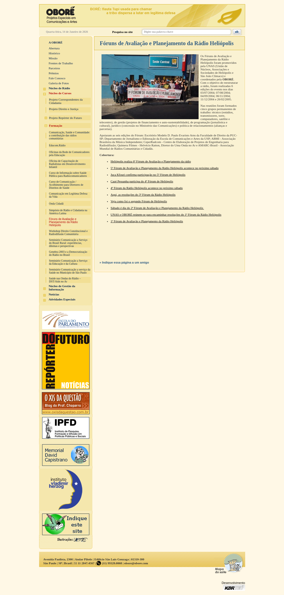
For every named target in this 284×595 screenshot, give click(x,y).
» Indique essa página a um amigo (124, 262)
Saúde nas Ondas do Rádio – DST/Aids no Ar (65, 280)
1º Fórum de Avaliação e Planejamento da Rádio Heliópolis (147, 221)
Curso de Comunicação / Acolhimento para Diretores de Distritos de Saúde (66, 184)
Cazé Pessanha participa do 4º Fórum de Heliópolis (142, 181)
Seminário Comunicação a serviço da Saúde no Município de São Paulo (69, 271)
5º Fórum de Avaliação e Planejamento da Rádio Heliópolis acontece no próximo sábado (165, 168)
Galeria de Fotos (59, 83)
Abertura (54, 48)
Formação (55, 125)
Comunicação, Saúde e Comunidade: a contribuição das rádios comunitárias (69, 135)
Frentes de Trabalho (61, 63)
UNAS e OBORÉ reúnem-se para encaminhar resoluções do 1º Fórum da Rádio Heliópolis (166, 214)
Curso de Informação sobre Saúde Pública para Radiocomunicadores (68, 174)
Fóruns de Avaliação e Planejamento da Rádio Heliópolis (63, 222)
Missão (53, 58)
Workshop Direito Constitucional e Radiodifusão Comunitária (68, 232)
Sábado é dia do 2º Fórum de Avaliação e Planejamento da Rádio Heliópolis (157, 208)
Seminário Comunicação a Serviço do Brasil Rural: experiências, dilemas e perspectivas (68, 242)
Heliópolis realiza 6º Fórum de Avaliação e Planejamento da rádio (151, 161)
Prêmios (54, 73)
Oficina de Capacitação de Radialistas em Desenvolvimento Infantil (67, 163)
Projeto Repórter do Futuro (65, 117)
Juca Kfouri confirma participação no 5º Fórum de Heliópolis (148, 174)
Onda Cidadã (56, 203)
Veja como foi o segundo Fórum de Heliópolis (139, 201)
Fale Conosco (57, 78)
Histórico (54, 53)
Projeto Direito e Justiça (63, 109)
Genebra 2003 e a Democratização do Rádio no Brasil (68, 253)
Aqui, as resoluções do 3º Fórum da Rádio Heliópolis (143, 194)
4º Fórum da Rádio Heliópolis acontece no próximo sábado (147, 188)
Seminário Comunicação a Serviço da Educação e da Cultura (68, 262)
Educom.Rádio (57, 145)
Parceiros (54, 68)
